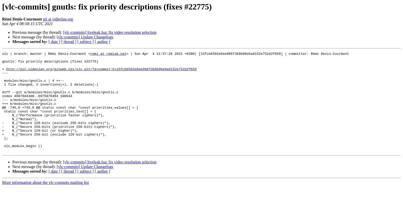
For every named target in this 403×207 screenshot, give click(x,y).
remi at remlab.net (108, 54)
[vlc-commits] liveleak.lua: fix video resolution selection (109, 32)
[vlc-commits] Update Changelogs (85, 37)
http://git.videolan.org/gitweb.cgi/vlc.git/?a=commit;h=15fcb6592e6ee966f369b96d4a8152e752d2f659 (101, 72)
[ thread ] (68, 41)
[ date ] (54, 41)
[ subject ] (85, 41)
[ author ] (102, 41)
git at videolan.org (58, 19)
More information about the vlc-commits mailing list (45, 202)
